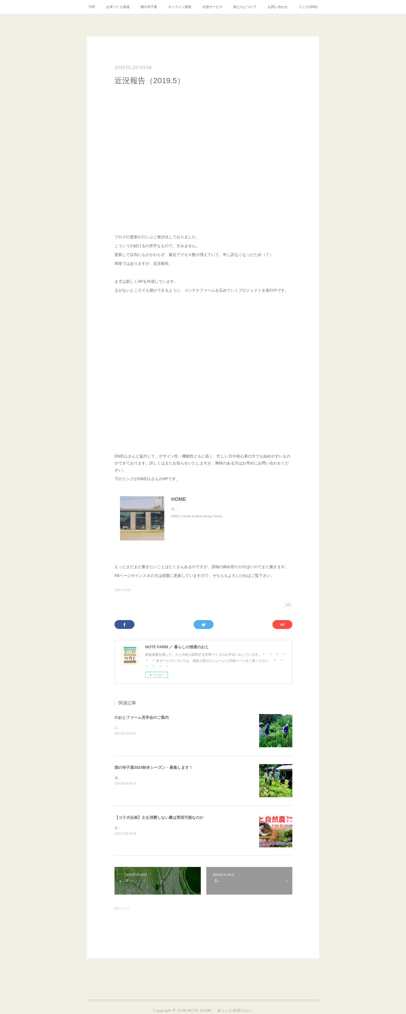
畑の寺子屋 (148, 7)
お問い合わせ (278, 7)
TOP (91, 7)
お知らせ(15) (122, 589)
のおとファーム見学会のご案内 (141, 717)
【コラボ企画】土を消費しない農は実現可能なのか (159, 817)
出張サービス (212, 7)
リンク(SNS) (308, 7)
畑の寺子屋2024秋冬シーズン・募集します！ (153, 767)
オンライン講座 (179, 7)
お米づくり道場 (117, 7)
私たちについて (245, 7)
